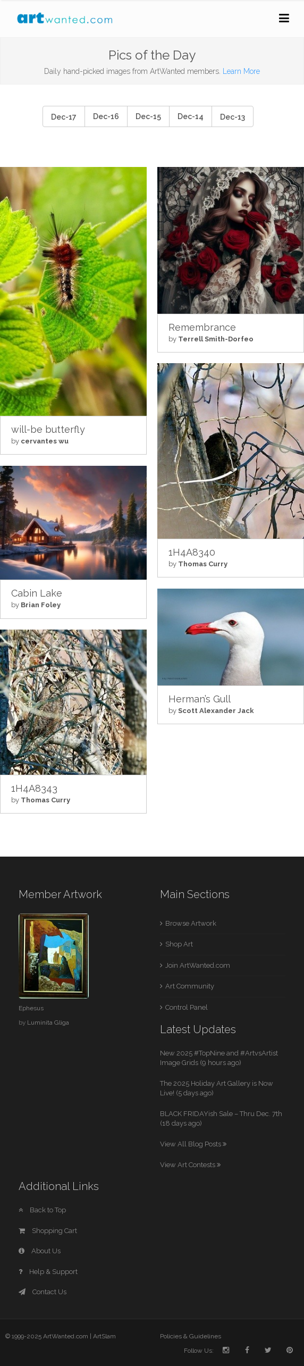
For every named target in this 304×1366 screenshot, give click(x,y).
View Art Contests (190, 1165)
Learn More (241, 71)
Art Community (189, 986)
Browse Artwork (190, 923)
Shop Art (179, 944)
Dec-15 (148, 116)
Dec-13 (232, 117)
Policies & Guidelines (190, 1336)
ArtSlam (104, 1336)
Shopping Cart (48, 1231)
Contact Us (42, 1292)
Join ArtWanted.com (197, 965)
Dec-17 (64, 117)
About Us (40, 1251)
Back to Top (42, 1210)
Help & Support (48, 1272)
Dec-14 (191, 116)
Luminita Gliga (48, 1022)
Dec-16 (106, 116)
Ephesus (31, 1008)
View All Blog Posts (193, 1144)
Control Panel (186, 1007)
